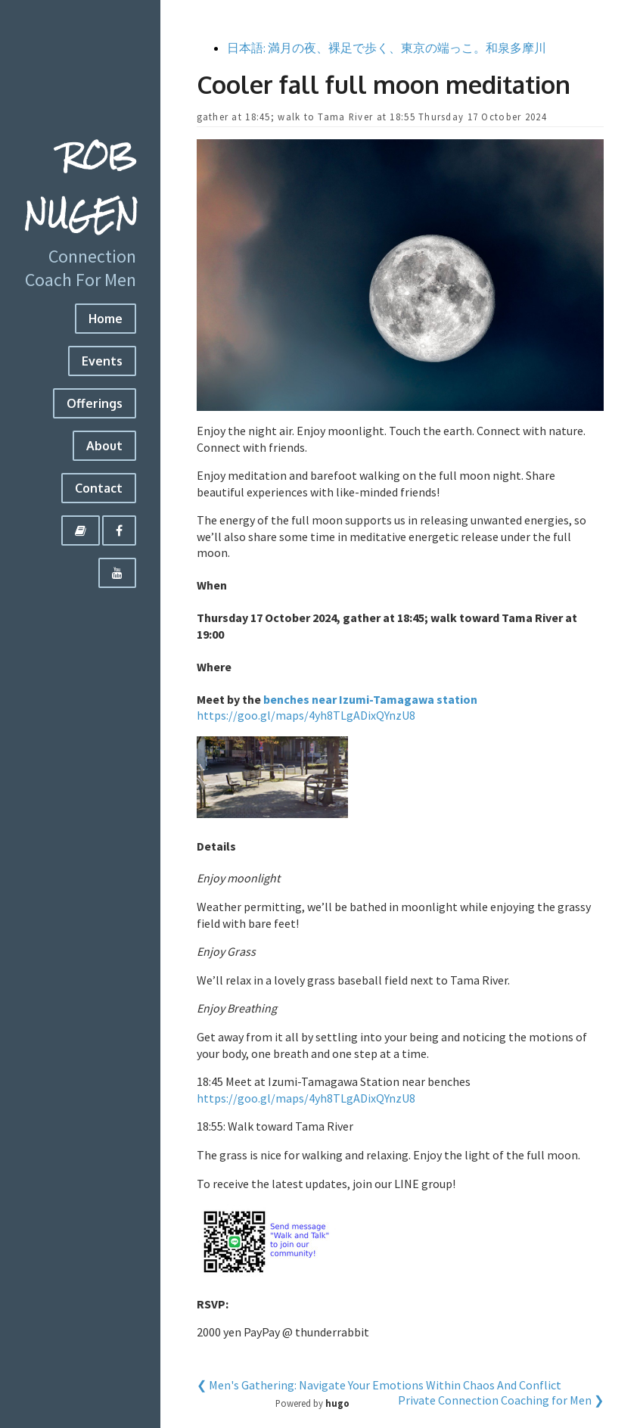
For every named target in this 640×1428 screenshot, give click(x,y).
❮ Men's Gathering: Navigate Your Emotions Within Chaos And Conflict (379, 1384)
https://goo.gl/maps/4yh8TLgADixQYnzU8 (306, 715)
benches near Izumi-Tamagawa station (370, 699)
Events (102, 361)
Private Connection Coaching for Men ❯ (501, 1400)
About (104, 445)
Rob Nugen (81, 186)
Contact (99, 488)
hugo (337, 1403)
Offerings (95, 403)
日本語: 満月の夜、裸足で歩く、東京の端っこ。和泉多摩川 (386, 47)
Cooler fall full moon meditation (383, 84)
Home (106, 318)
